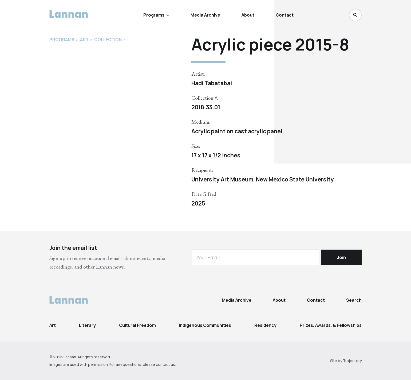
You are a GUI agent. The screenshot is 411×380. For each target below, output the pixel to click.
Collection (108, 39)
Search (354, 300)
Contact (285, 15)
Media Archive (205, 15)
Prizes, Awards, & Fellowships (331, 325)
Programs (156, 15)
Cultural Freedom (137, 325)
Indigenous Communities (205, 325)
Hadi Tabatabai (211, 83)
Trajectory (352, 360)
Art (52, 325)
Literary (87, 325)
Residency (265, 325)
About (248, 15)
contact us (165, 364)
